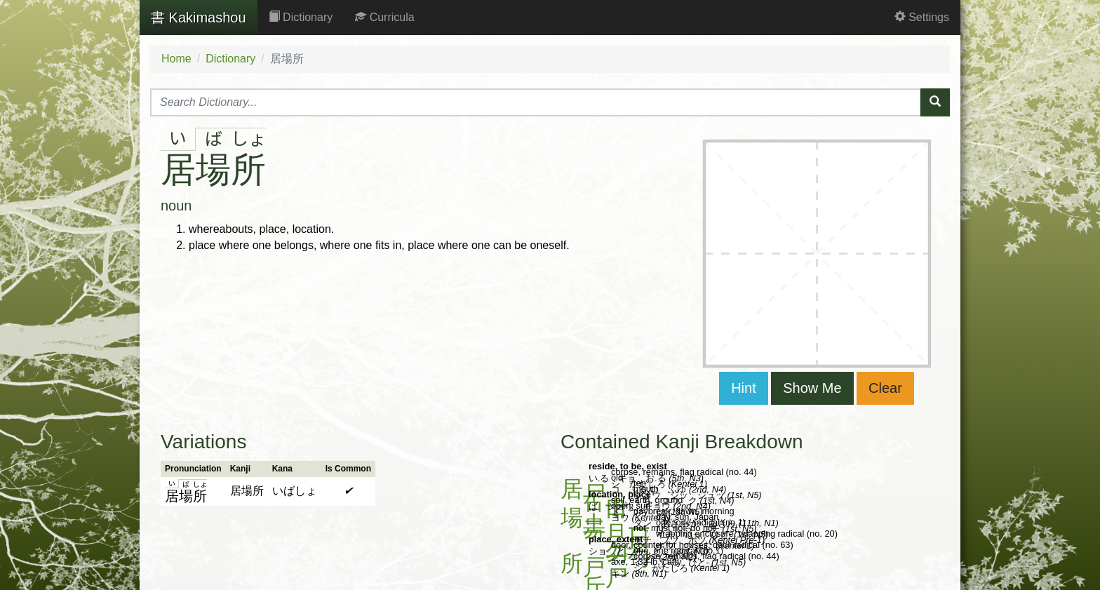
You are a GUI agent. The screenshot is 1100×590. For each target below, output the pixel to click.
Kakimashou (198, 17)
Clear (885, 388)
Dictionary (301, 17)
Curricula (384, 17)
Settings (921, 17)
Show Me (812, 388)
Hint (743, 388)
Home (176, 59)
